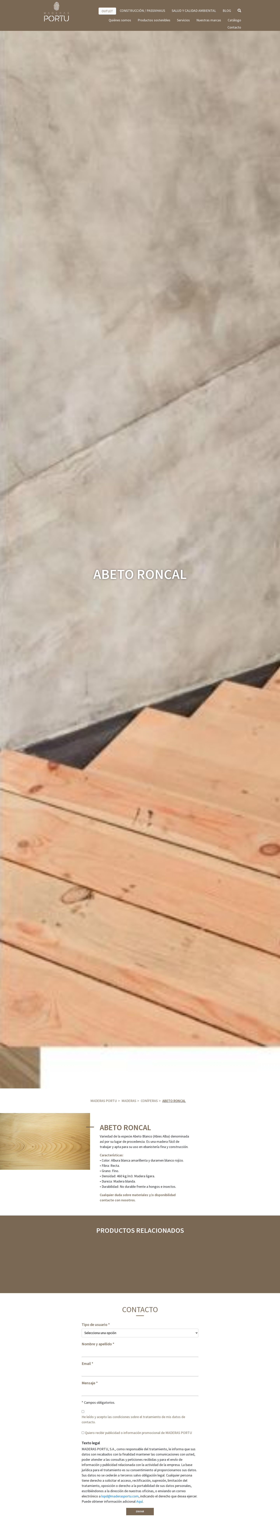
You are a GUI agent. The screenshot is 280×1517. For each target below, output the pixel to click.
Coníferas (149, 1101)
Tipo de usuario (94, 1324)
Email (86, 1363)
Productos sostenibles (154, 20)
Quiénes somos (120, 20)
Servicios (183, 20)
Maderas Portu (103, 1101)
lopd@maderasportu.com (120, 1496)
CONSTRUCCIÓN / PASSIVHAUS (142, 10)
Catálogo (234, 20)
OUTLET (107, 11)
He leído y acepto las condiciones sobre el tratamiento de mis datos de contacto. (133, 1419)
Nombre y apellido (97, 1344)
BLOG (227, 10)
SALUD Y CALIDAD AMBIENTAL (194, 10)
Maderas (129, 1101)
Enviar (140, 1511)
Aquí (139, 1501)
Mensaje (88, 1383)
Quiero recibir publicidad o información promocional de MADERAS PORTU (138, 1432)
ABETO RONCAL (174, 1101)
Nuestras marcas (208, 20)
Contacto (234, 27)
